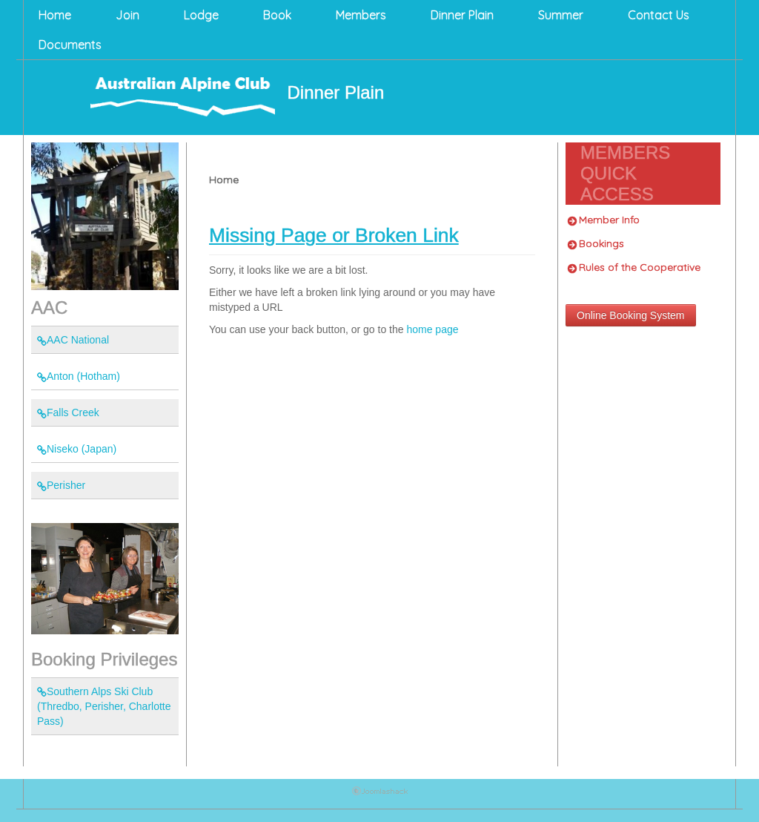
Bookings (596, 243)
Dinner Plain (462, 14)
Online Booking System (631, 315)
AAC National (73, 340)
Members (361, 14)
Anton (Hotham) (78, 376)
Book (277, 14)
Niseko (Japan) (76, 449)
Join (127, 14)
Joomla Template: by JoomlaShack (380, 793)
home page (432, 329)
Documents (70, 44)
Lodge (201, 14)
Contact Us (658, 14)
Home (55, 14)
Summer (560, 14)
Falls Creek (68, 412)
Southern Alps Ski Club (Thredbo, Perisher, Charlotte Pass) (104, 706)
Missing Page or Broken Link (334, 235)
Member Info (604, 219)
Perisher (61, 485)
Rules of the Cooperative (634, 267)
